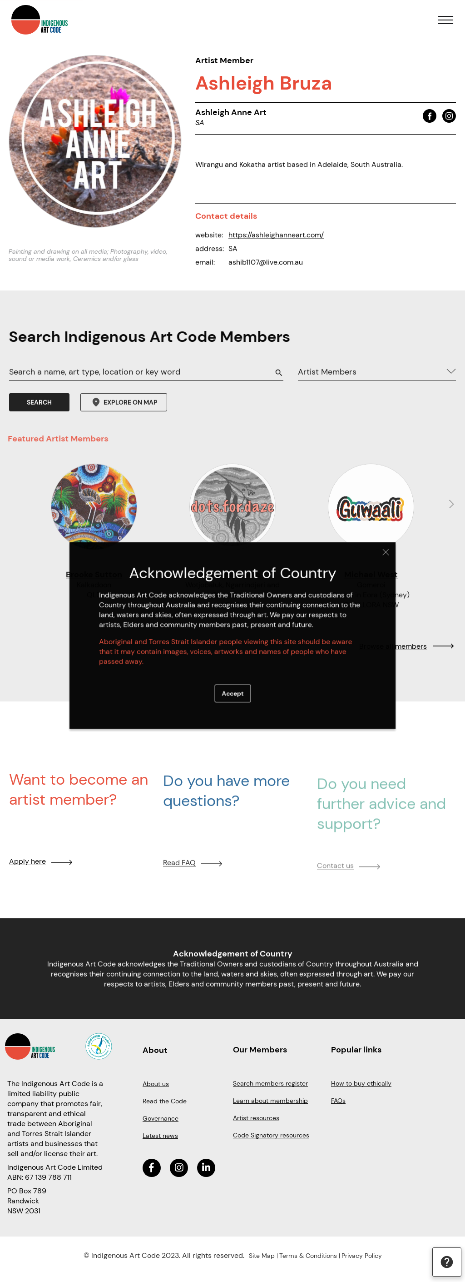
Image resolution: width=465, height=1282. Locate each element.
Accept (232, 687)
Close (368, 562)
